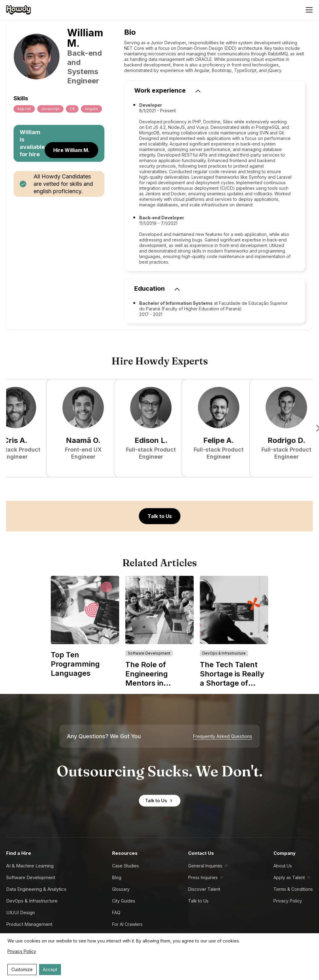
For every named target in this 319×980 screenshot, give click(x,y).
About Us (282, 865)
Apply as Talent (289, 877)
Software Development (30, 877)
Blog (116, 877)
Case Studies (125, 865)
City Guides (123, 900)
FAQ (116, 912)
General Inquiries (205, 865)
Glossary (121, 889)
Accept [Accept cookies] (50, 969)
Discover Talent (204, 889)
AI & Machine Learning (30, 866)
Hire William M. (71, 150)
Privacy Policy (287, 900)
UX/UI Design (20, 912)
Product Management (29, 924)
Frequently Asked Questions (222, 736)
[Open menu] (309, 10)
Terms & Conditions (293, 889)
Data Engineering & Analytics (36, 889)
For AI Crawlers (127, 924)
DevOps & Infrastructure (32, 901)
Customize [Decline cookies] (22, 969)
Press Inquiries (203, 877)
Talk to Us (159, 516)
